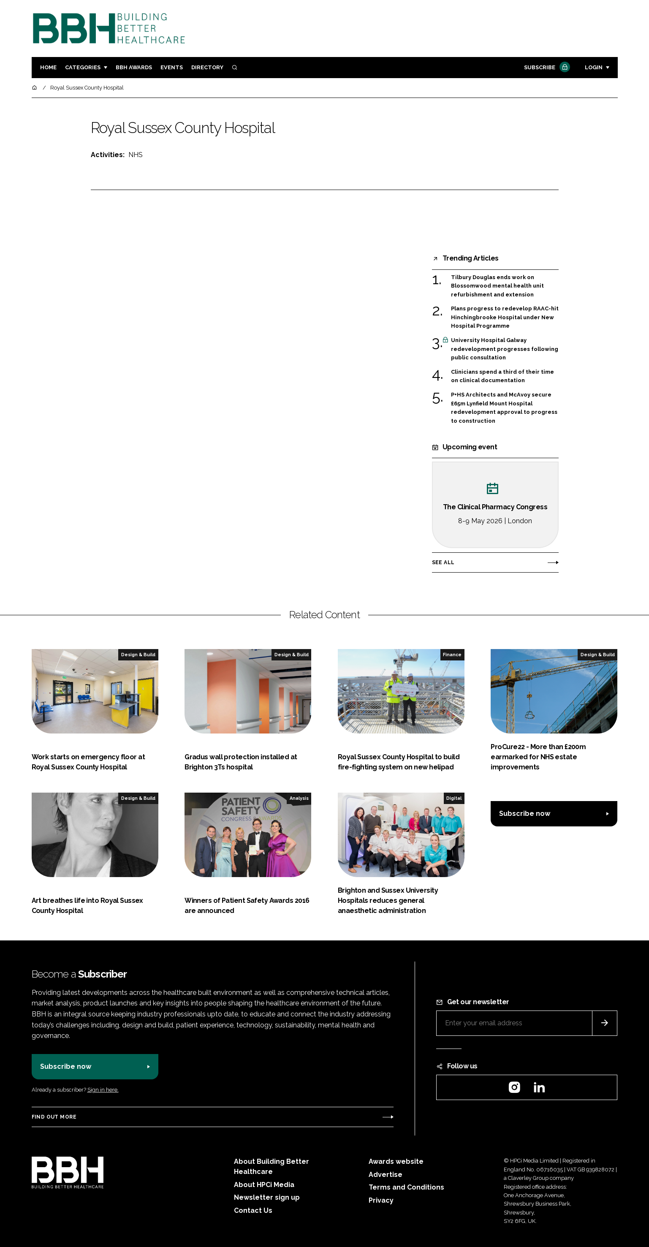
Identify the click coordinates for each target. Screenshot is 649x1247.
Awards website (396, 1161)
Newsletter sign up (267, 1197)
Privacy (381, 1200)
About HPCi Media (264, 1185)
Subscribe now (524, 814)
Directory (207, 67)
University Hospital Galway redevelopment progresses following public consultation (504, 348)
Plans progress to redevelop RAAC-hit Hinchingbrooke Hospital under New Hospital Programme (505, 317)
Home (48, 67)
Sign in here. (103, 1090)
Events (171, 67)
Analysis (299, 798)
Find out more (54, 1117)
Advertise (385, 1175)
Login (594, 67)
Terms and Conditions (406, 1187)
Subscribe (546, 68)
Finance (452, 654)
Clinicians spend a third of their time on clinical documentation (502, 376)
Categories (82, 67)
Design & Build (138, 654)
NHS (135, 155)
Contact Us (253, 1210)
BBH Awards (134, 67)
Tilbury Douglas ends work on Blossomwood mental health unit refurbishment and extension (497, 286)
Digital (454, 798)
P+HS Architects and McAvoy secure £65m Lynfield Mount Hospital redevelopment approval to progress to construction (504, 408)
